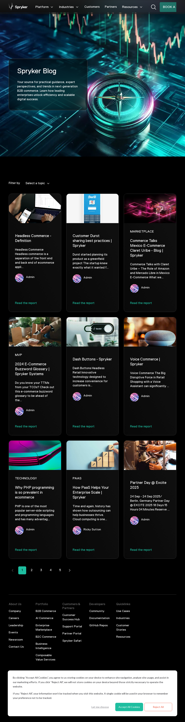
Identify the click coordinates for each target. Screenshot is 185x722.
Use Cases (123, 611)
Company (15, 611)
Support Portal (72, 626)
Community (96, 611)
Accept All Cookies (129, 706)
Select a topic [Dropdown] (37, 183)
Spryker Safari (71, 640)
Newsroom (16, 639)
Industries (123, 618)
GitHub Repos (98, 625)
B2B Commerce (46, 611)
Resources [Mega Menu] (132, 7)
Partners (111, 7)
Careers (14, 618)
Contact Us (16, 646)
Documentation (99, 618)
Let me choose (100, 706)
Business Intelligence (43, 646)
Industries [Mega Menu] (69, 7)
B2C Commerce (46, 637)
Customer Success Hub (71, 617)
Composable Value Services (45, 657)
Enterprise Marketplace (44, 627)
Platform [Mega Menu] (44, 7)
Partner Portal (71, 633)
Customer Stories (122, 627)
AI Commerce (44, 618)
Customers (92, 7)
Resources (123, 637)
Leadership (16, 625)
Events (13, 632)
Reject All (158, 706)
